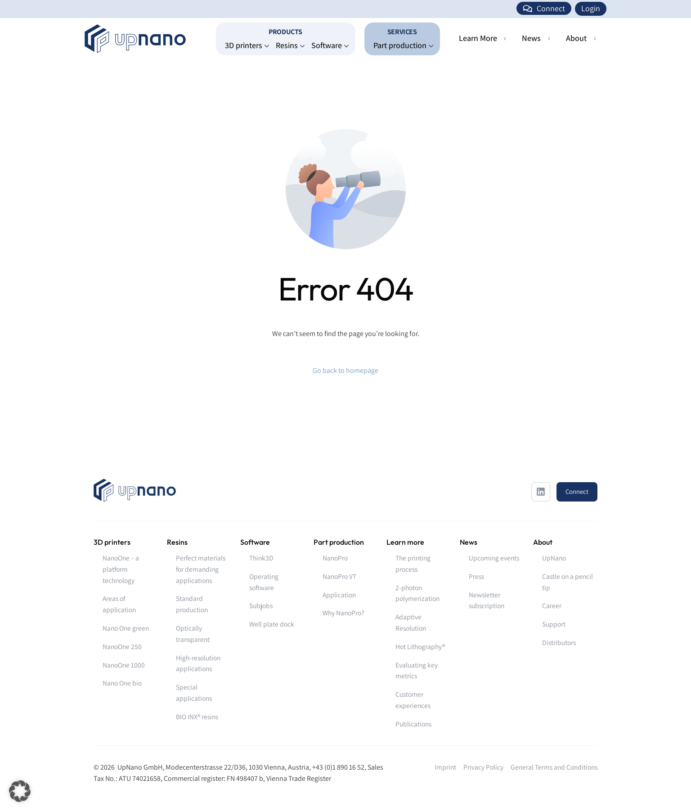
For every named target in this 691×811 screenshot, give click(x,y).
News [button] (531, 38)
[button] (20, 791)
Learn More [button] (478, 38)
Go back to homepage (345, 370)
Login (590, 8)
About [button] (576, 38)
